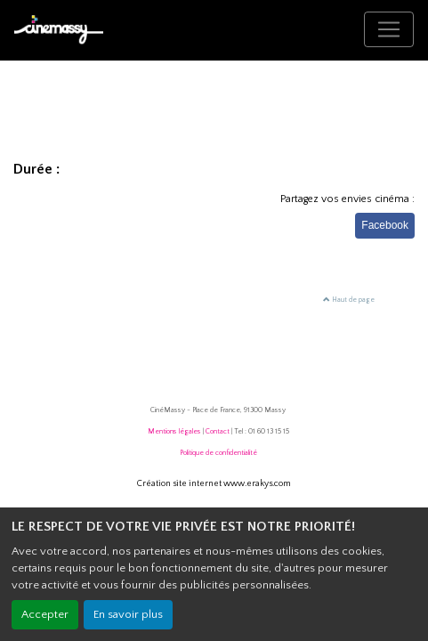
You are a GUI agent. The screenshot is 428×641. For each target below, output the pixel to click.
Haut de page (349, 300)
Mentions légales (174, 431)
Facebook (384, 225)
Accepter (45, 614)
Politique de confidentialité (218, 453)
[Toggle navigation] (389, 29)
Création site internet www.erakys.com (214, 484)
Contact (218, 431)
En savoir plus (128, 614)
